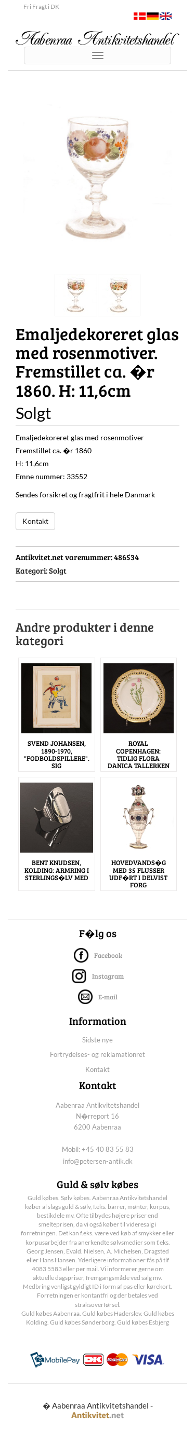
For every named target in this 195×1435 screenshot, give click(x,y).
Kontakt (35, 521)
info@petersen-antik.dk (98, 1161)
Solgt (58, 570)
